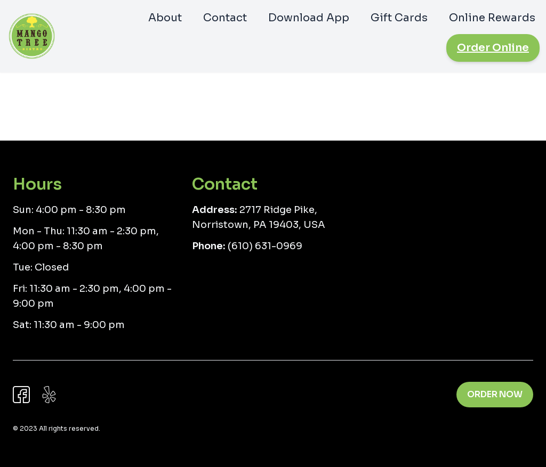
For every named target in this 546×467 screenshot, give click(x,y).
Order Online (493, 47)
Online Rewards (492, 17)
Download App (308, 17)
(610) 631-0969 (265, 246)
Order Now (495, 394)
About (165, 17)
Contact (225, 17)
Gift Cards (399, 17)
